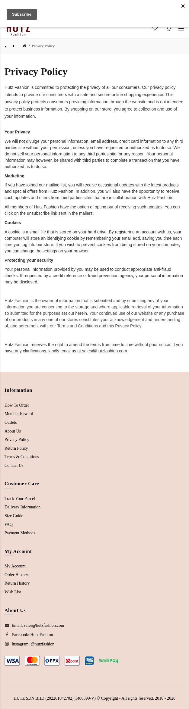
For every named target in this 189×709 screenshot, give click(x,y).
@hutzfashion (42, 644)
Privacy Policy (43, 46)
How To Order (17, 405)
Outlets (11, 422)
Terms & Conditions (22, 456)
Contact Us (14, 465)
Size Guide (14, 516)
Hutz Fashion (41, 634)
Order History (16, 575)
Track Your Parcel (20, 498)
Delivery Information (22, 507)
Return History (17, 583)
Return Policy (16, 448)
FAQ (9, 524)
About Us (13, 431)
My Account (15, 566)
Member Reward (19, 413)
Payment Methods (20, 533)
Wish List (13, 592)
